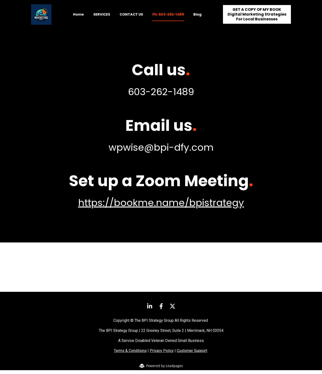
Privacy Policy (162, 354)
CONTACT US (131, 16)
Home (78, 16)
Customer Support (192, 354)
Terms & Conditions (130, 354)
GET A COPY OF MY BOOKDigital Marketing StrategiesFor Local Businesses (257, 16)
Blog (197, 16)
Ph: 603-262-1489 (168, 16)
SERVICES (101, 16)
